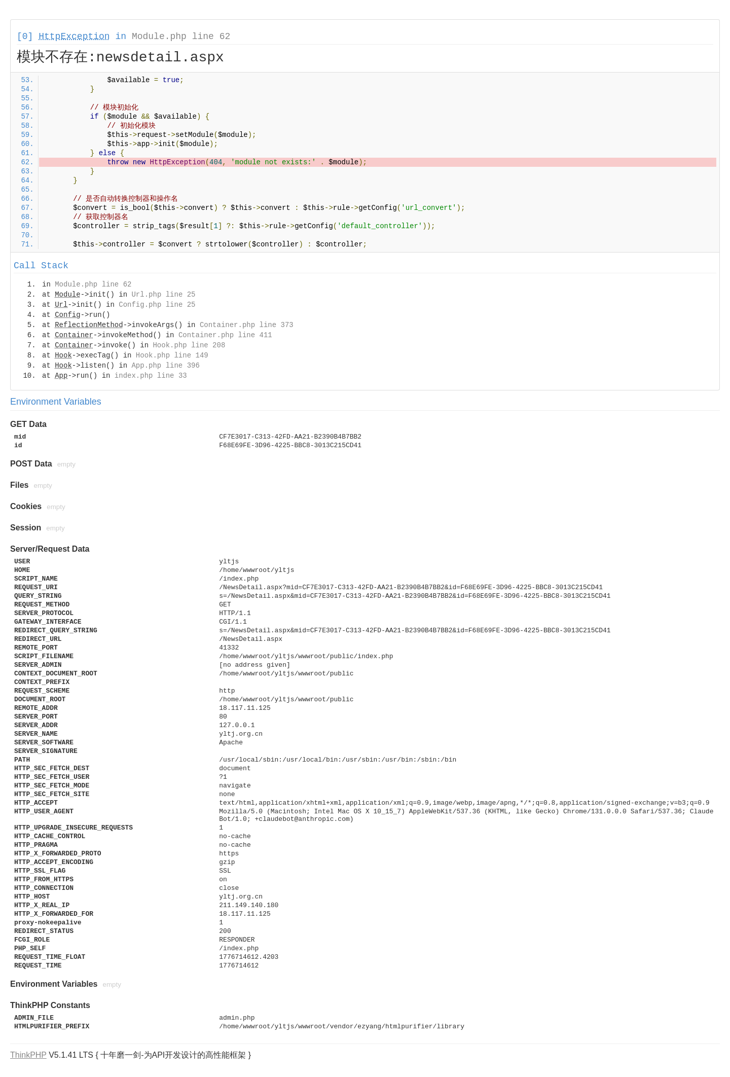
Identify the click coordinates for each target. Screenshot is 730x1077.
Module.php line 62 (181, 36)
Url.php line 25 (163, 295)
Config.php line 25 (157, 305)
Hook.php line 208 (189, 345)
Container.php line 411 (225, 335)
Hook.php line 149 (172, 355)
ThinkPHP (28, 1055)
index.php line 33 (151, 376)
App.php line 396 (165, 366)
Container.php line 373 (247, 325)
